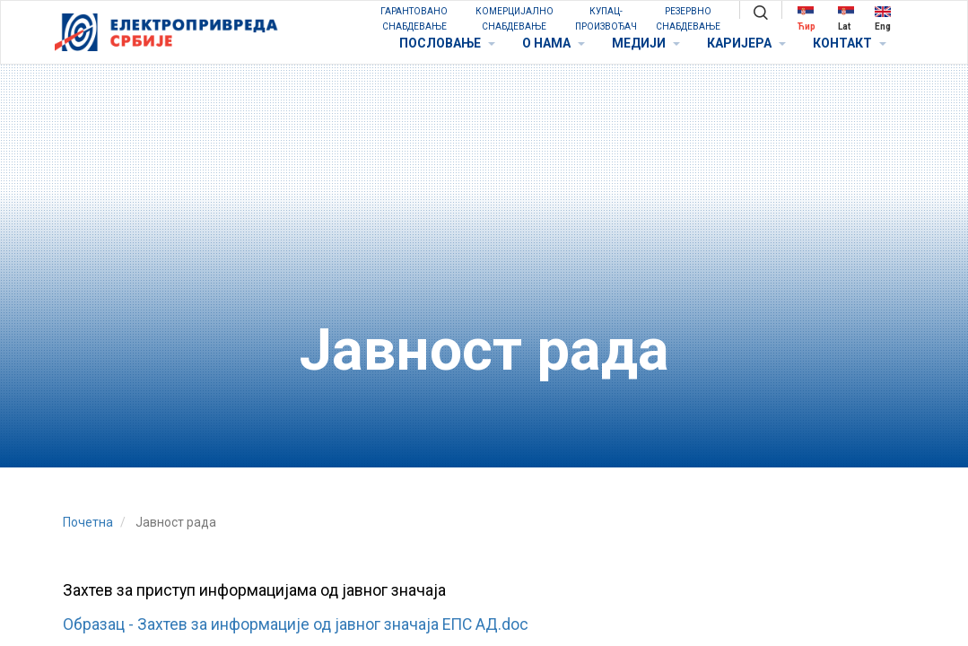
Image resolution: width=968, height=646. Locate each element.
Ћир (806, 18)
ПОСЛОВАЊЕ (447, 43)
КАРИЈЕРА (746, 43)
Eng (883, 18)
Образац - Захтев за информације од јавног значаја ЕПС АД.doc (295, 624)
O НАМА (553, 43)
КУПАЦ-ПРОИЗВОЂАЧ (606, 18)
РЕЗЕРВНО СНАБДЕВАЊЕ (688, 18)
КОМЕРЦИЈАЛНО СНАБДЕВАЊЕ (514, 18)
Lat (846, 18)
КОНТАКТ (849, 43)
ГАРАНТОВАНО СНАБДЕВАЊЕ (414, 18)
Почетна (88, 522)
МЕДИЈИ (646, 43)
